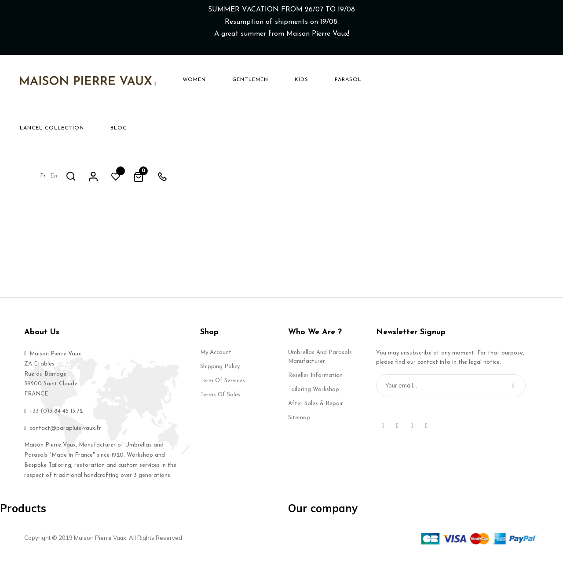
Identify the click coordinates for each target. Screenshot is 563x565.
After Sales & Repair (315, 410)
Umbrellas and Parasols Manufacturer (320, 363)
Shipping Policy (220, 373)
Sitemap (299, 424)
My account (215, 359)
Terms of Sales (220, 401)
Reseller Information (315, 381)
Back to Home (281, 182)
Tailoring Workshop (313, 396)
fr (424, 79)
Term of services (222, 387)
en (435, 79)
